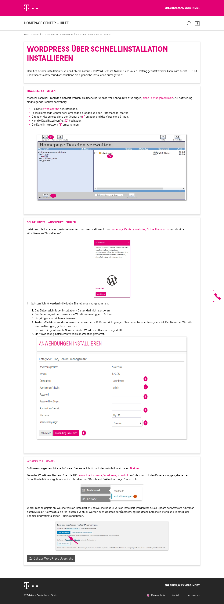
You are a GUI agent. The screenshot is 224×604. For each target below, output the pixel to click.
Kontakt (176, 595)
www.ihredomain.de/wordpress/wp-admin (104, 475)
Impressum (193, 595)
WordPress (52, 34)
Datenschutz (156, 595)
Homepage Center (40, 23)
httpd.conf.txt (51, 109)
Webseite (38, 34)
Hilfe (26, 34)
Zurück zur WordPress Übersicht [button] (51, 559)
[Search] (188, 23)
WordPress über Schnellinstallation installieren (86, 34)
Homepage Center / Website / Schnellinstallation (140, 229)
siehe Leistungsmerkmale (158, 98)
